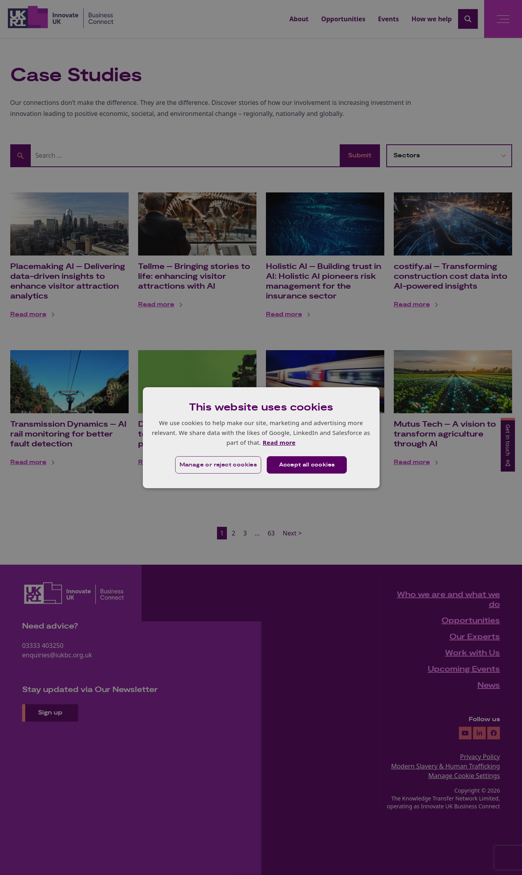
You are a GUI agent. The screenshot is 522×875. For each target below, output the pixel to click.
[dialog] (261, 437)
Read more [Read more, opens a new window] (279, 442)
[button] (218, 464)
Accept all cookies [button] (307, 464)
